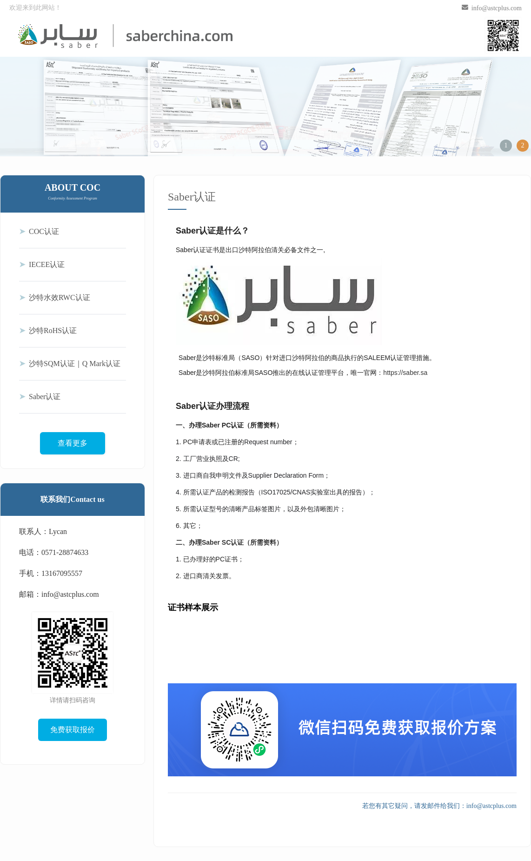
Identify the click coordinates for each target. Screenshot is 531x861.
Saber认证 (39, 396)
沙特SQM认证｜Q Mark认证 (69, 363)
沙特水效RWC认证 (54, 297)
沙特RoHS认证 (48, 330)
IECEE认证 (42, 264)
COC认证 (39, 231)
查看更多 (72, 443)
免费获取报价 (72, 730)
